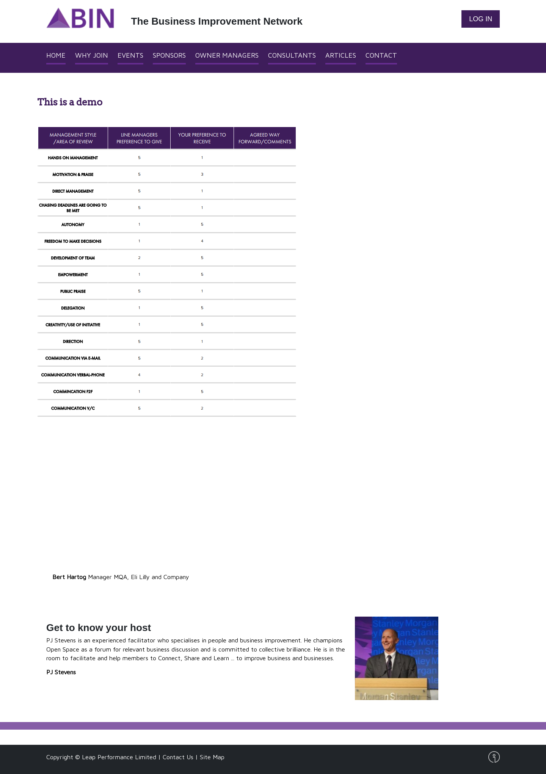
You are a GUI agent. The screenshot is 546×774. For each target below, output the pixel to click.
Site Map (212, 756)
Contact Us (178, 756)
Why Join (91, 55)
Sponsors (169, 55)
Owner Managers (227, 55)
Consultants (292, 55)
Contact (381, 55)
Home (56, 55)
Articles (340, 55)
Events (130, 55)
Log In (480, 19)
